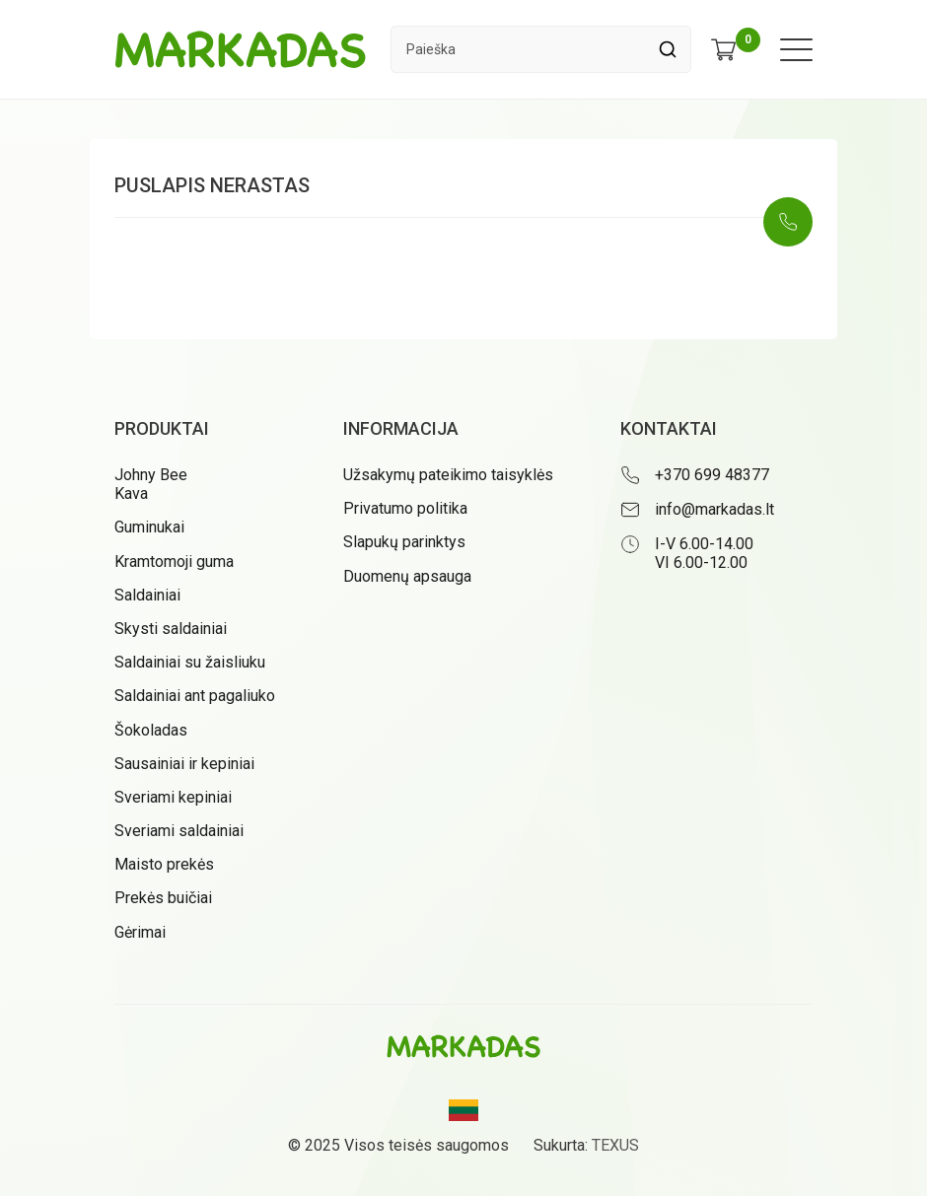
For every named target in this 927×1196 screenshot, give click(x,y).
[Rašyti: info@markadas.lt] (716, 510)
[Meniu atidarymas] (796, 50)
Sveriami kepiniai (173, 797)
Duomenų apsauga (407, 576)
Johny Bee (150, 474)
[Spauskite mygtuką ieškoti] (667, 49)
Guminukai (149, 527)
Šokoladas (150, 730)
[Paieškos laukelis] (518, 49)
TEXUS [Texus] (615, 1145)
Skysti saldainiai (170, 628)
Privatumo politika (405, 508)
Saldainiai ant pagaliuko (194, 695)
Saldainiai (147, 595)
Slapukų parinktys (404, 541)
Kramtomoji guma (174, 561)
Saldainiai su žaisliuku (189, 662)
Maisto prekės (164, 864)
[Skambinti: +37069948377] (788, 221)
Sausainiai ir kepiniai (184, 763)
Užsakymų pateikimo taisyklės (448, 474)
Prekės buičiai (163, 897)
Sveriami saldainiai (179, 830)
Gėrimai (140, 932)
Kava (131, 493)
